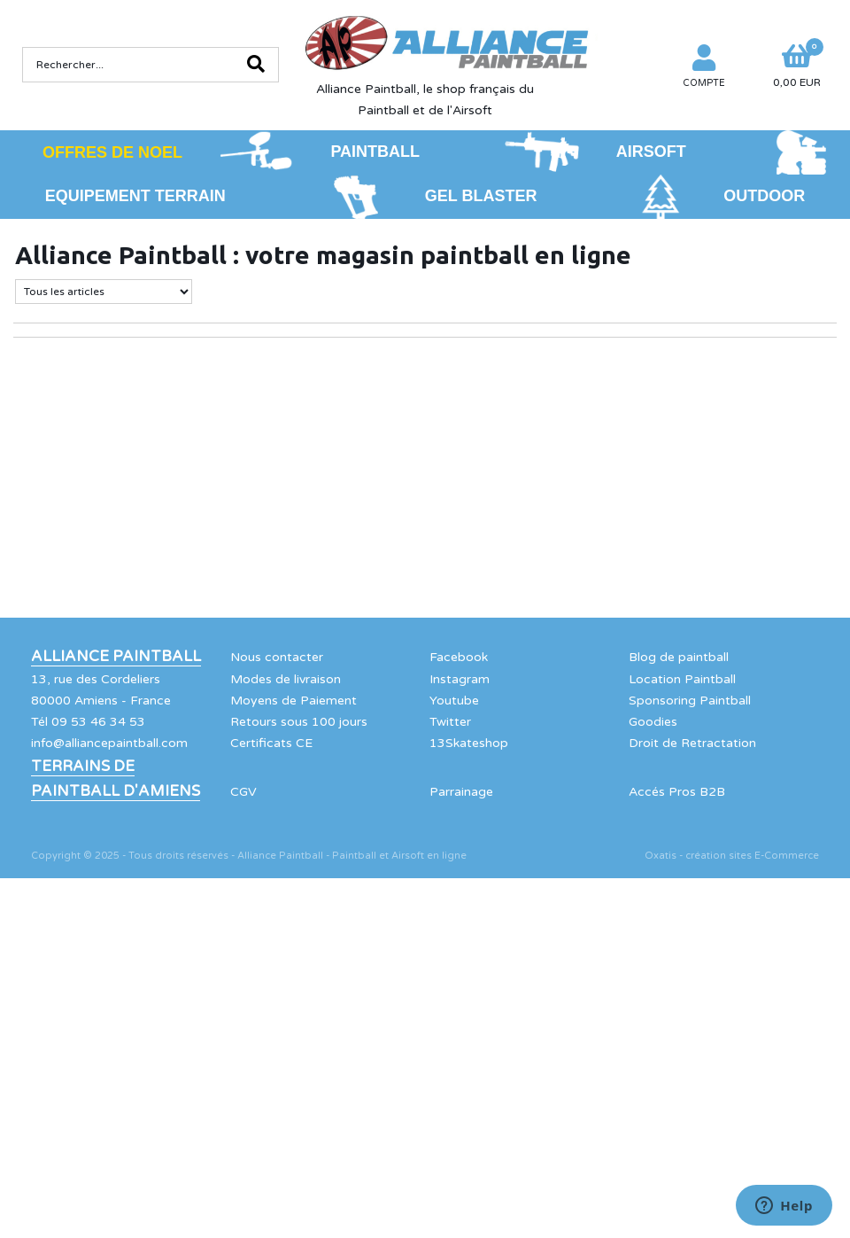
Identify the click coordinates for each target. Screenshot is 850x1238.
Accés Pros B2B (677, 791)
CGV (243, 791)
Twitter (450, 721)
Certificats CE (271, 743)
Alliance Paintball (116, 657)
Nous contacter (276, 657)
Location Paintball (682, 679)
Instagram (459, 679)
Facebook (458, 657)
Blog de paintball (679, 657)
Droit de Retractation (692, 743)
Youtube (454, 700)
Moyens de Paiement (293, 700)
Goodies (653, 721)
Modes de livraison (285, 679)
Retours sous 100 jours (298, 721)
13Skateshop (468, 743)
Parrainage (461, 791)
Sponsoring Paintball (690, 700)
